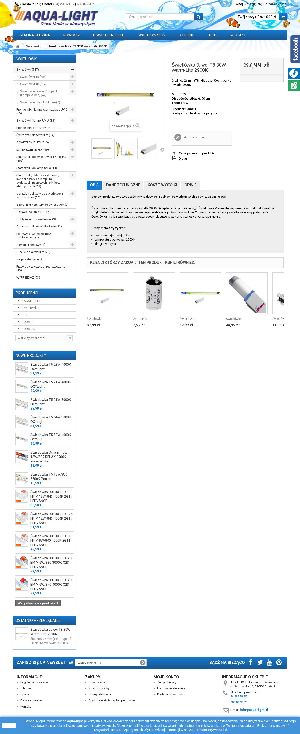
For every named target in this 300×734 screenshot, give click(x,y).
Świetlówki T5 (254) (33, 76)
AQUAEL (27, 322)
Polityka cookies (31, 700)
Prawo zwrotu (98, 682)
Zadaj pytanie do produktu (197, 153)
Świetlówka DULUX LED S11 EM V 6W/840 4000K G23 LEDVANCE (51, 584)
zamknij (9, 725)
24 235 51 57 (238, 696)
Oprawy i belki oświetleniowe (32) (39, 226)
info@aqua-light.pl (254, 710)
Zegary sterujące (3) (29, 259)
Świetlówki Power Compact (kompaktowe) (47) (38, 93)
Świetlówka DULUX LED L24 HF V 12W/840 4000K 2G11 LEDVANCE (51, 518)
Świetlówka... (96, 318)
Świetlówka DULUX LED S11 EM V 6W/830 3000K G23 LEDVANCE (51, 562)
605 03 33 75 (86, 4)
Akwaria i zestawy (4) (30, 244)
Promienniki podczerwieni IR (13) (38, 128)
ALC (24, 315)
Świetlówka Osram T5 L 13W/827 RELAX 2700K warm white (48, 456)
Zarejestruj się (166, 682)
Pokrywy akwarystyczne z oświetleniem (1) (33, 235)
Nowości (71, 35)
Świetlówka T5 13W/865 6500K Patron (49, 476)
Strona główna (34, 35)
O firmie (25, 688)
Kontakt (238, 35)
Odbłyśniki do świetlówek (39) (37, 219)
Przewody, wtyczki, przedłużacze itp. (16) (41, 268)
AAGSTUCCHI (30, 300)
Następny (162, 149)
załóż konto (277, 4)
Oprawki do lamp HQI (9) (33, 212)
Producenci (26, 293)
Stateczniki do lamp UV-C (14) (36, 168)
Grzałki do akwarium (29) (33, 252)
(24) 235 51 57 (64, 4)
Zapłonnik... (141, 318)
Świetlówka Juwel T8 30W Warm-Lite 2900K (50, 631)
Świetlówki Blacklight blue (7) (40, 102)
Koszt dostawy (99, 688)
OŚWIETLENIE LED (108, 35)
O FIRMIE (186, 35)
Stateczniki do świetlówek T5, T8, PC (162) (41, 158)
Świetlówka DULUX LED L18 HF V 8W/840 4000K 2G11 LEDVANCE (51, 540)
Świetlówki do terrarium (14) (35, 135)
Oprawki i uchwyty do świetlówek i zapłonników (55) (39, 195)
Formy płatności (100, 694)
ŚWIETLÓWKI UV (151, 35)
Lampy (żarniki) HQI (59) (32, 149)
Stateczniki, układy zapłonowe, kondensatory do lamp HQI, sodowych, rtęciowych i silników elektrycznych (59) (38, 180)
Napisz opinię (193, 137)
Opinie (190, 185)
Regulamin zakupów (34, 682)
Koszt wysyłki (162, 185)
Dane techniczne (123, 185)
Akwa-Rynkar (30, 307)
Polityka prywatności (171, 694)
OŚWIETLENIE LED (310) (32, 142)
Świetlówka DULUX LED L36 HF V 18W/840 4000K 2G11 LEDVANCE (51, 496)
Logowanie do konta (171, 688)
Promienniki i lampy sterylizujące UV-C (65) (42, 111)
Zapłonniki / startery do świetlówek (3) (42, 204)
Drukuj (183, 158)
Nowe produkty (30, 355)
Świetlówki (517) (27, 69)
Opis (94, 185)
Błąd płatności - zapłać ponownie (112, 700)
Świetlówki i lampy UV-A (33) (35, 120)
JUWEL (192, 109)
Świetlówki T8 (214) (33, 84)
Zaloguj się (253, 4)
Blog (212, 35)
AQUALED (28, 329)
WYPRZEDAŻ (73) (28, 277)
